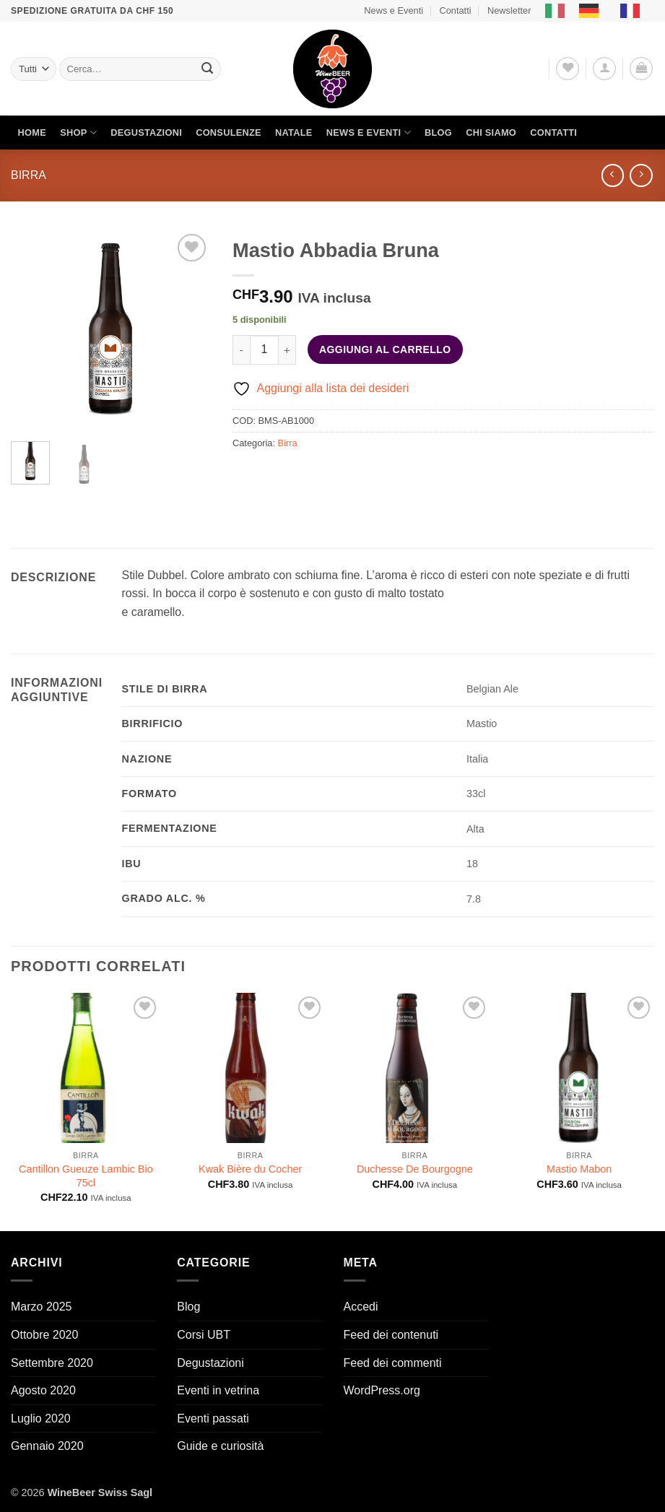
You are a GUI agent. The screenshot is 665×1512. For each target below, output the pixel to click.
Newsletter (509, 10)
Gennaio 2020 (47, 1446)
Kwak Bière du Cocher (250, 1169)
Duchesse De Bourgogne (415, 1169)
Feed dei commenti (393, 1363)
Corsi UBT (203, 1335)
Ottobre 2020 (44, 1335)
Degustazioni (146, 132)
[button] (604, 68)
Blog (438, 132)
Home (32, 132)
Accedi (361, 1306)
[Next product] (612, 175)
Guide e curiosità (220, 1446)
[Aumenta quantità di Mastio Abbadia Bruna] (287, 349)
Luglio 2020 (41, 1418)
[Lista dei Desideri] (567, 68)
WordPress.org (382, 1390)
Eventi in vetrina (218, 1390)
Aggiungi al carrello (385, 349)
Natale (294, 132)
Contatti (455, 10)
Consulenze (228, 132)
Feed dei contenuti (391, 1335)
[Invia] (207, 69)
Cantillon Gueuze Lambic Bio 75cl (86, 1176)
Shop (78, 132)
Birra (28, 175)
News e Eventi (393, 10)
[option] (592, 11)
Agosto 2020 (43, 1390)
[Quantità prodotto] (264, 349)
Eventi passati (213, 1418)
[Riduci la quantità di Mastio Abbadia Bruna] (241, 349)
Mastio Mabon (579, 1169)
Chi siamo (491, 132)
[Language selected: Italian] (599, 10)
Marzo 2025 (41, 1306)
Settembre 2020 (52, 1363)
